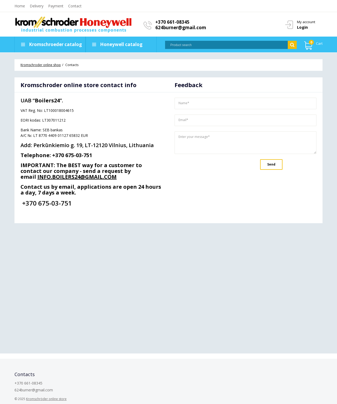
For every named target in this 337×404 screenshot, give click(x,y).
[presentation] (211, 168)
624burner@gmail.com (180, 27)
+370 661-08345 (172, 22)
